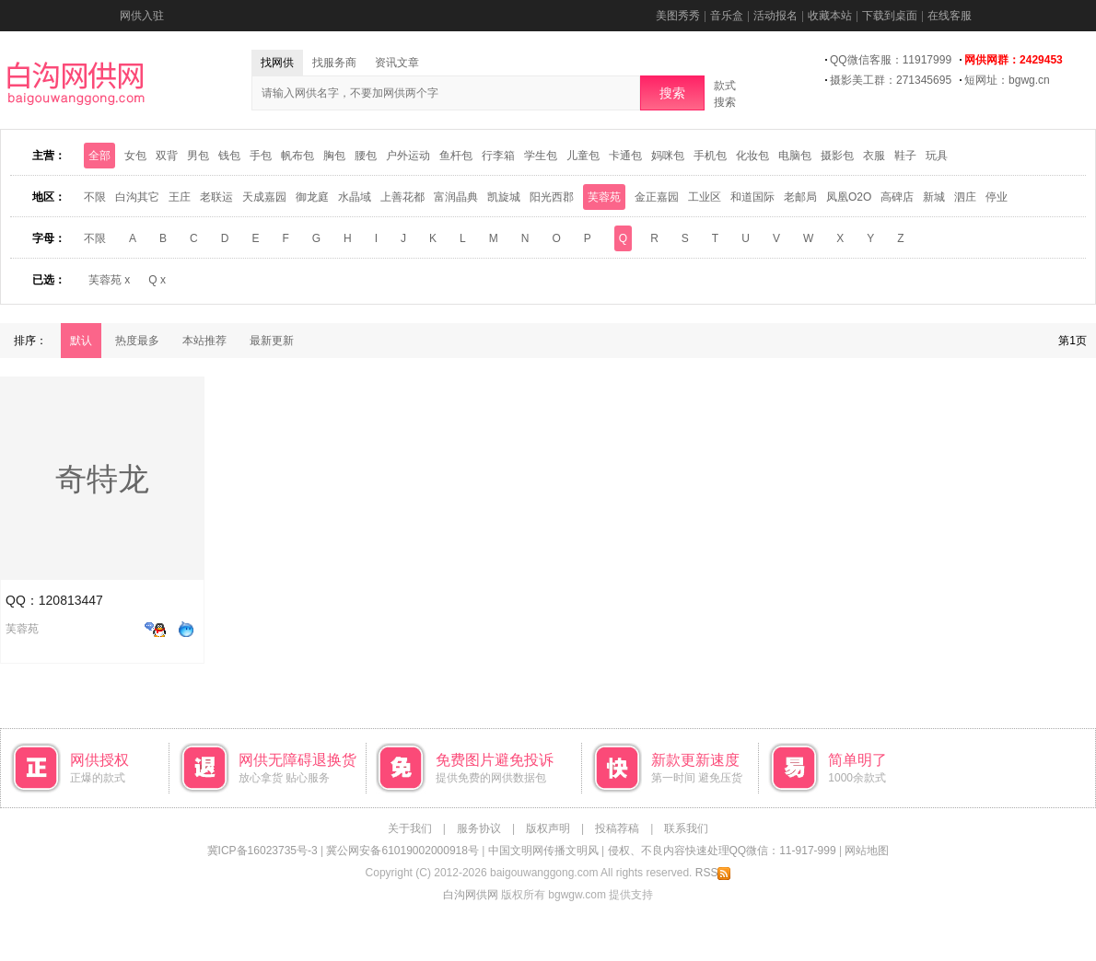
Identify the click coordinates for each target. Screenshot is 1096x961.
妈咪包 (667, 155)
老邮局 (800, 197)
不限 (95, 197)
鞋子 (905, 155)
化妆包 (752, 155)
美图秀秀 (678, 15)
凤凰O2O (848, 197)
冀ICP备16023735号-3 (262, 850)
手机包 (710, 155)
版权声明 (548, 828)
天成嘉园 (264, 197)
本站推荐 (204, 340)
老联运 (216, 197)
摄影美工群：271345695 (890, 80)
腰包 (366, 155)
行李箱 (498, 155)
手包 (261, 155)
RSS (713, 872)
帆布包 (297, 155)
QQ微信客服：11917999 (890, 59)
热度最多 (137, 340)
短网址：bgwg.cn (1007, 80)
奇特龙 (102, 478)
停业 (996, 197)
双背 (167, 155)
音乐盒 (726, 15)
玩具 (937, 155)
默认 (81, 340)
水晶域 (354, 197)
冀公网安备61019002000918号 (402, 850)
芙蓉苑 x (109, 279)
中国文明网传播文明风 (543, 850)
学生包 (540, 155)
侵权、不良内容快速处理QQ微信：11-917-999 (722, 850)
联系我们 (686, 828)
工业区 (704, 197)
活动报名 (775, 15)
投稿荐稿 (617, 828)
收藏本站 (830, 15)
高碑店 (897, 197)
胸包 (334, 155)
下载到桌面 (889, 15)
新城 (934, 197)
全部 (99, 155)
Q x (157, 279)
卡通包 (625, 155)
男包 (198, 155)
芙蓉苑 (604, 197)
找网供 (277, 62)
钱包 (229, 155)
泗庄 (965, 197)
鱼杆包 (455, 155)
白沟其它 (137, 197)
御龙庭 (312, 197)
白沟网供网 (470, 894)
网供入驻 (142, 15)
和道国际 (752, 197)
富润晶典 (456, 197)
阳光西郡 (552, 197)
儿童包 (583, 155)
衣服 (874, 155)
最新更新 (272, 340)
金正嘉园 (657, 197)
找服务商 (334, 62)
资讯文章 (397, 62)
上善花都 (402, 197)
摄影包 (837, 155)
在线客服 (949, 15)
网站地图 (867, 850)
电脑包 (794, 155)
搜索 (672, 93)
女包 (135, 155)
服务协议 (479, 828)
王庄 (180, 197)
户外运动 (408, 155)
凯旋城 (503, 197)
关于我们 (410, 828)
